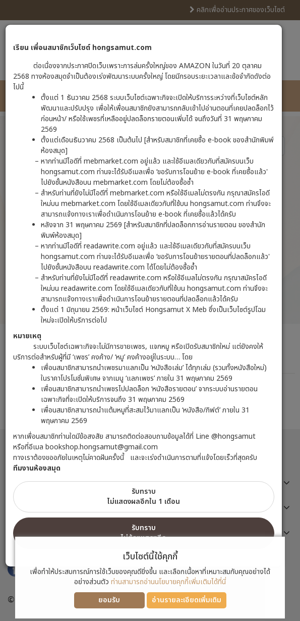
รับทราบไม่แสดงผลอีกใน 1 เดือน (143, 496)
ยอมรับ (109, 600)
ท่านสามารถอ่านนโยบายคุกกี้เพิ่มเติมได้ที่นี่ (168, 582)
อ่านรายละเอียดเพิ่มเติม (186, 600)
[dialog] (150, 310)
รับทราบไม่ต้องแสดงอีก (143, 533)
